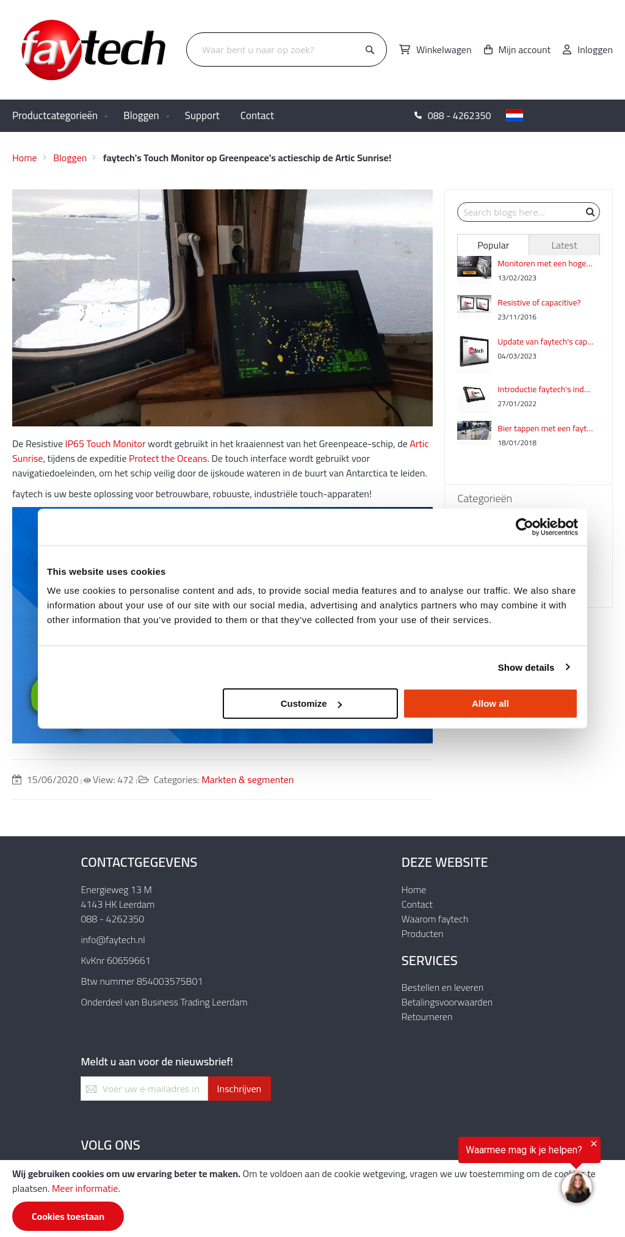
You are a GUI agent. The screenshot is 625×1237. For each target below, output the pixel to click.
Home (24, 157)
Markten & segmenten (247, 779)
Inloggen (595, 49)
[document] (312, 1198)
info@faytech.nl (113, 939)
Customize (311, 703)
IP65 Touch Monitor (105, 443)
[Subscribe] (240, 1088)
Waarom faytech (435, 919)
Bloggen (70, 157)
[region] (475, 1173)
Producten (423, 933)
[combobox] (286, 49)
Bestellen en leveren (442, 987)
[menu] (312, 116)
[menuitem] (57, 116)
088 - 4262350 (112, 919)
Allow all (490, 703)
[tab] (493, 245)
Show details (526, 667)
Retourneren (427, 1016)
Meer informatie (85, 1188)
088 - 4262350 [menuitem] (459, 115)
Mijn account (525, 49)
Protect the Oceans (168, 458)
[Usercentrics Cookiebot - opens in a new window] (524, 526)
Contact (417, 904)
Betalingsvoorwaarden (447, 1002)
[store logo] (94, 49)
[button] (561, 115)
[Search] (370, 50)
